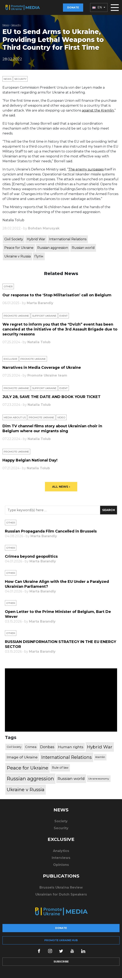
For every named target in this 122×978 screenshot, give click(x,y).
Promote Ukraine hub (61, 940)
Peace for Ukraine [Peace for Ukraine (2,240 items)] (27, 768)
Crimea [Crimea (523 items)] (30, 747)
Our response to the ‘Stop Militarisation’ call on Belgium (56, 295)
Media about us (15, 417)
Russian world (83, 248)
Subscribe (61, 961)
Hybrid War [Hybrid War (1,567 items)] (99, 746)
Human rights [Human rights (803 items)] (70, 747)
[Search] (52, 510)
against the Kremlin (98, 110)
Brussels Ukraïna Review (61, 887)
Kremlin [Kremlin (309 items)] (100, 757)
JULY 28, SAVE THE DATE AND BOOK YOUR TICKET (51, 397)
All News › (61, 486)
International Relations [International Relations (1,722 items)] (66, 757)
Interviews (61, 858)
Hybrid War (36, 239)
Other (8, 286)
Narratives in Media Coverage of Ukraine (41, 367)
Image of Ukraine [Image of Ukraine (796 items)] (22, 757)
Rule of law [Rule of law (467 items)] (60, 767)
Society (61, 821)
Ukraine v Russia (17, 256)
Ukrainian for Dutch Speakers (61, 894)
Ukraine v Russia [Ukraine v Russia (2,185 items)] (25, 789)
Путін (38, 256)
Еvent (63, 315)
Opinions (61, 865)
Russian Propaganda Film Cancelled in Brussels (51, 531)
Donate (73, 7)
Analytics (61, 851)
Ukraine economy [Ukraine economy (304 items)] (98, 778)
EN (97, 7)
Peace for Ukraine (19, 248)
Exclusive (10, 358)
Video (61, 417)
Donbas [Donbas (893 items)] (47, 747)
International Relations (67, 239)
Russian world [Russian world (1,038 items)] (71, 778)
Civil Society (13, 239)
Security (16, 24)
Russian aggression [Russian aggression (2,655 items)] (30, 779)
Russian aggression (52, 248)
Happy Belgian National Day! (29, 460)
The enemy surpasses (86, 169)
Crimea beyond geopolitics (31, 556)
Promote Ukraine (16, 315)
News (5, 24)
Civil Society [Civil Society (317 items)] (14, 746)
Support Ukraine (44, 315)
